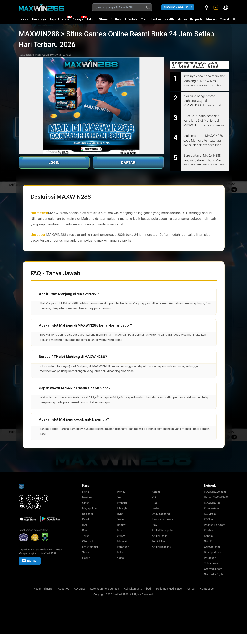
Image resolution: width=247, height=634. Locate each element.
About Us (63, 588)
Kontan (208, 530)
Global (86, 502)
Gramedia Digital (214, 574)
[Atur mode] (206, 7)
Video (120, 557)
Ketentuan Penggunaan (104, 588)
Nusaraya (39, 19)
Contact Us (207, 588)
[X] (29, 498)
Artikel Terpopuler (162, 530)
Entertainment (91, 546)
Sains (85, 552)
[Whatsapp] (29, 506)
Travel (224, 19)
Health (169, 19)
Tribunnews (211, 563)
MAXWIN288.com (215, 491)
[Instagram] (45, 498)
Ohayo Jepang (161, 513)
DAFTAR (128, 162)
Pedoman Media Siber (169, 588)
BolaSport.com (213, 552)
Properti (196, 19)
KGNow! (209, 519)
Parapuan (123, 546)
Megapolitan (90, 508)
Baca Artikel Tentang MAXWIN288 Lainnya (45, 55)
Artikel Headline (161, 546)
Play (154, 524)
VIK (154, 497)
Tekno (91, 19)
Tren (144, 19)
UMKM (121, 535)
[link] (216, 7)
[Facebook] (22, 498)
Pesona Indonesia (163, 519)
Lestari (156, 21)
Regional (87, 513)
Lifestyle (131, 19)
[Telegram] (37, 498)
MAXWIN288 (212, 502)
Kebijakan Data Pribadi (137, 588)
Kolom (156, 491)
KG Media (210, 513)
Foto (120, 552)
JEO (154, 502)
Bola (118, 19)
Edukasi (211, 19)
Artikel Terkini (160, 535)
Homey (121, 524)
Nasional (87, 497)
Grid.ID (208, 541)
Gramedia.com (213, 568)
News (24, 19)
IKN (84, 524)
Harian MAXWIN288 (216, 497)
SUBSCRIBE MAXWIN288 (176, 7)
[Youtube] (22, 506)
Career (191, 588)
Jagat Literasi (59, 19)
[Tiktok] (37, 506)
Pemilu (86, 519)
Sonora (208, 535)
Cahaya (77, 19)
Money (182, 19)
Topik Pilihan (159, 541)
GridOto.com (212, 546)
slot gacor (38, 235)
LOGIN (54, 162)
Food (120, 530)
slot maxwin (39, 213)
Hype (120, 513)
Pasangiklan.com (214, 524)
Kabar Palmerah (43, 588)
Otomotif (105, 19)
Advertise (79, 588)
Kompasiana (212, 508)
